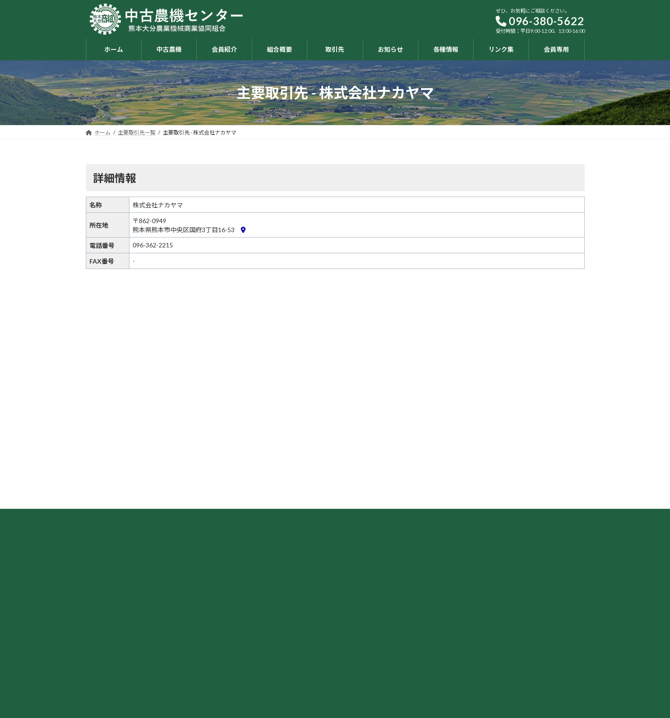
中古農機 (359, 620)
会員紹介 (359, 631)
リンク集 (442, 631)
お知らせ (442, 608)
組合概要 (359, 644)
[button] (207, 580)
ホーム (357, 608)
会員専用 (442, 644)
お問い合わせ (447, 655)
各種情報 (442, 620)
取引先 (357, 655)
